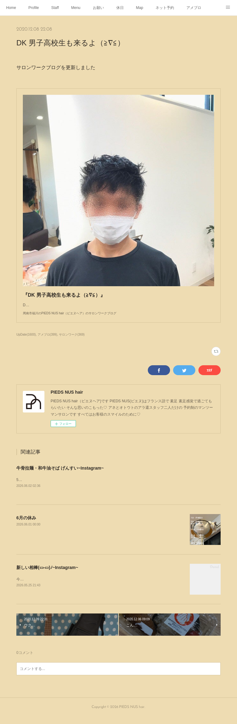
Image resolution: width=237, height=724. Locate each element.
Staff (55, 8)
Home (11, 8)
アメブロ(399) (47, 340)
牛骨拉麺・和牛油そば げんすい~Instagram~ (60, 474)
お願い (98, 8)
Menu (76, 8)
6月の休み (26, 524)
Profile (33, 8)
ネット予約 (165, 8)
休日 (120, 8)
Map (139, 8)
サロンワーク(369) (72, 340)
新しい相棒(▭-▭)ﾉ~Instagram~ (47, 573)
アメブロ (193, 8)
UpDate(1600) (26, 340)
